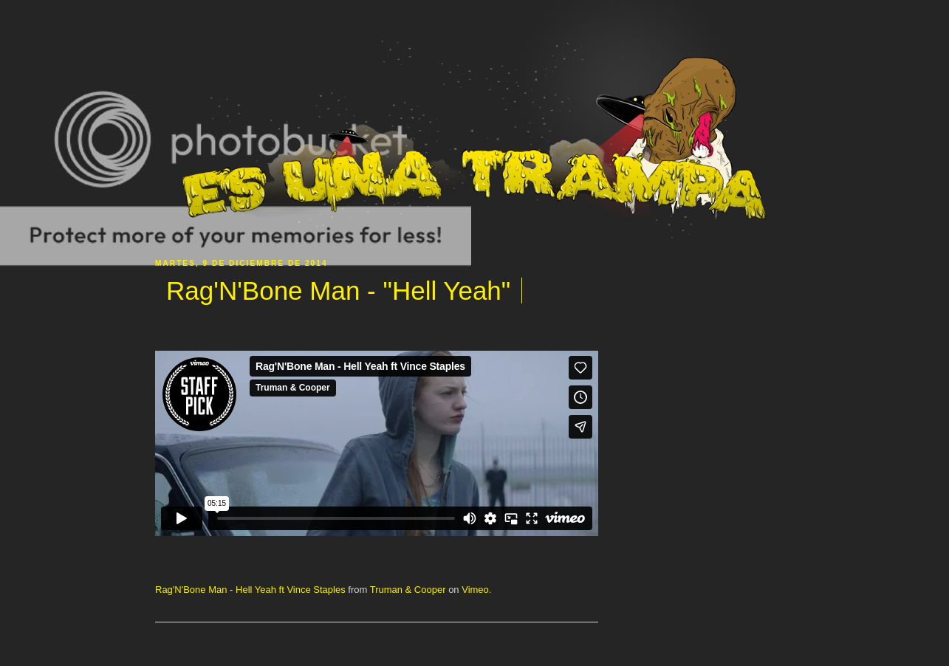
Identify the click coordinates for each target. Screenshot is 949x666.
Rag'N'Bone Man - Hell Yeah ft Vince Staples (250, 589)
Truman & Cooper (408, 589)
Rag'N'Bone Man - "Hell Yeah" (338, 290)
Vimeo (475, 589)
